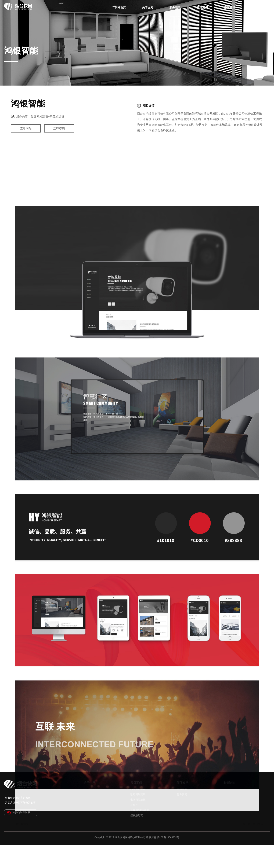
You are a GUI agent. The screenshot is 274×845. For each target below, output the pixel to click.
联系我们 (257, 7)
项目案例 (202, 7)
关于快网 (147, 7)
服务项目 (175, 7)
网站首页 (120, 7)
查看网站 (26, 129)
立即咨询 (59, 129)
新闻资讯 (229, 7)
